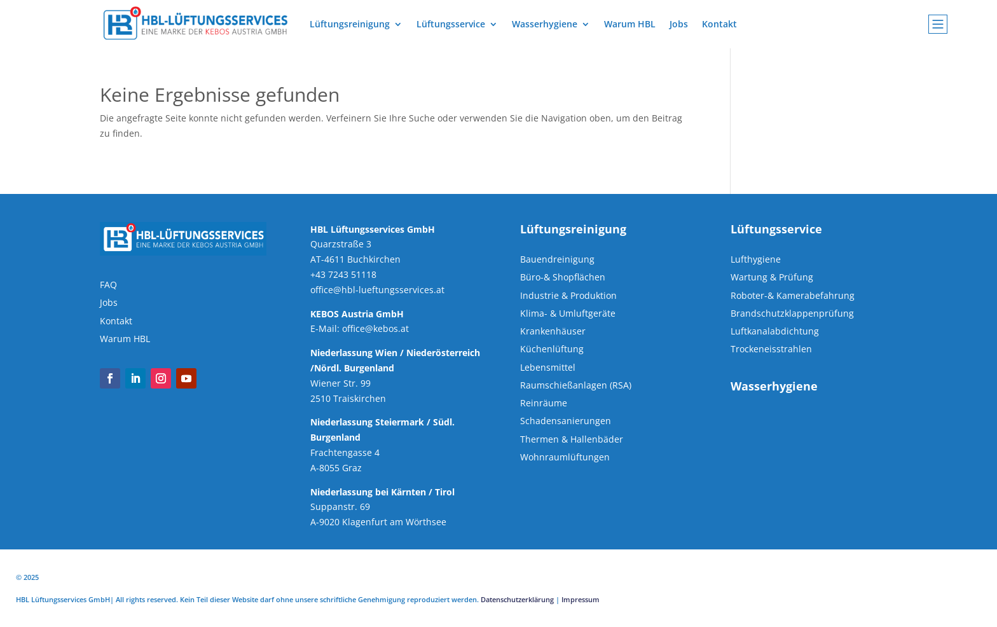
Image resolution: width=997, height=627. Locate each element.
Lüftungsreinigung (350, 24)
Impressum (580, 599)
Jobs (679, 24)
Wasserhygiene (544, 24)
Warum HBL (630, 24)
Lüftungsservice (450, 24)
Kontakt (719, 24)
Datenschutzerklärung (517, 599)
